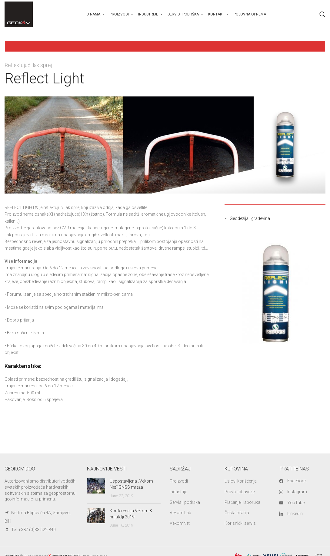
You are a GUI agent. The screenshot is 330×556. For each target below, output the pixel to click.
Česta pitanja (237, 513)
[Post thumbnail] (96, 489)
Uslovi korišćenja (241, 481)
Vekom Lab (180, 513)
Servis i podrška (185, 502)
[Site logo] (19, 14)
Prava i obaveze (240, 491)
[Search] (322, 14)
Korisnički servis (240, 523)
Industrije (178, 491)
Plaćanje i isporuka (242, 502)
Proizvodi (179, 481)
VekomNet (180, 523)
